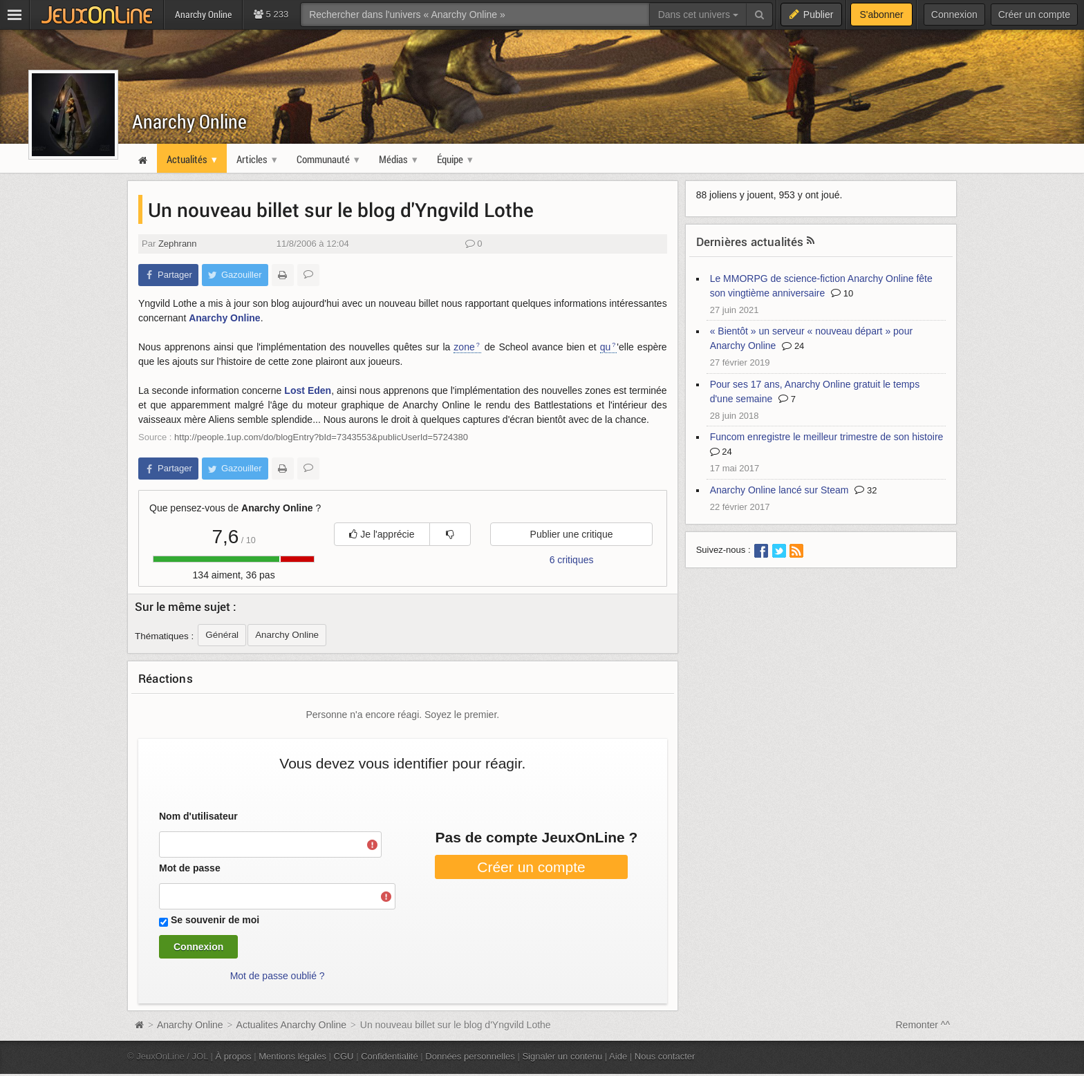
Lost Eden (307, 390)
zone (464, 346)
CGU (344, 1056)
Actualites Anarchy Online (291, 1024)
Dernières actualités (750, 241)
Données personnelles (470, 1056)
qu (605, 346)
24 (793, 346)
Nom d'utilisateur (198, 816)
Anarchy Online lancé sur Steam (779, 489)
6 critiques (572, 559)
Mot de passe (190, 868)
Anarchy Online (189, 121)
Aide (618, 1056)
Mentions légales (292, 1056)
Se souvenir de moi (215, 919)
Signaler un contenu (562, 1056)
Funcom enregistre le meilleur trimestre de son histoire (827, 436)
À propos (234, 1056)
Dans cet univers (698, 14)
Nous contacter (665, 1056)
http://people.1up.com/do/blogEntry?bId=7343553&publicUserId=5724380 (321, 437)
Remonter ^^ (923, 1024)
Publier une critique (571, 534)
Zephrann (177, 243)
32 (865, 490)
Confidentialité (389, 1056)
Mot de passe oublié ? (277, 975)
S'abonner (881, 14)
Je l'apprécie (381, 534)
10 (842, 293)
